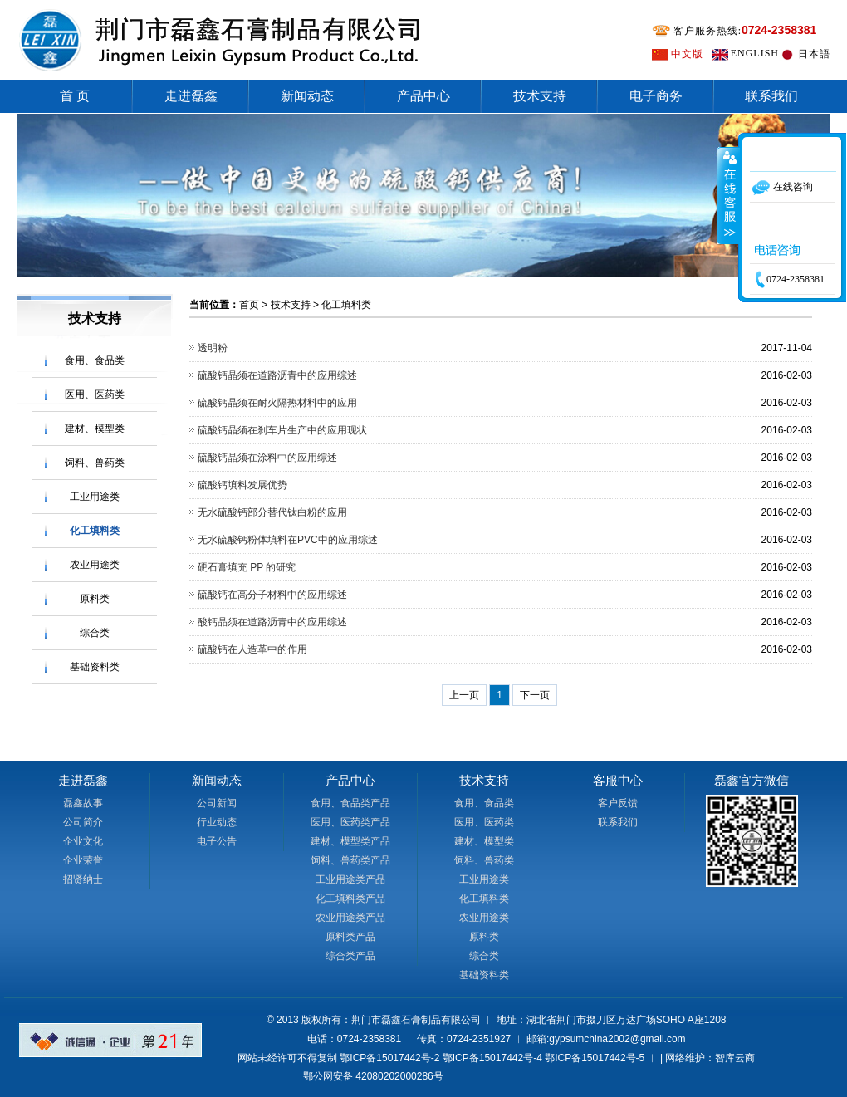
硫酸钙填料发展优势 (242, 485)
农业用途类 (95, 565)
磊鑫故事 (83, 803)
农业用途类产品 (350, 917)
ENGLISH (755, 53)
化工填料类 (95, 530)
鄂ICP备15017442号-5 (594, 1058)
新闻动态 (307, 96)
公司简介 (83, 822)
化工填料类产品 (350, 898)
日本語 (814, 54)
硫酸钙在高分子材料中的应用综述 (272, 594)
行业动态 (217, 822)
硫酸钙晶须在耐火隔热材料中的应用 (277, 403)
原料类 (95, 599)
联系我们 (771, 96)
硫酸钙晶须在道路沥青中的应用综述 (277, 375)
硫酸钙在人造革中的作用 (252, 649)
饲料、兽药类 (95, 462)
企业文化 (83, 841)
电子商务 (656, 96)
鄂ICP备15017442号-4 (492, 1058)
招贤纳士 (83, 879)
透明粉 (213, 348)
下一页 (535, 695)
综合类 (95, 633)
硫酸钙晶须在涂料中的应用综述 (267, 457)
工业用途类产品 (350, 879)
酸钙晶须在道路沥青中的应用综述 (272, 622)
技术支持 (539, 96)
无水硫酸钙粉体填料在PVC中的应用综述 (288, 540)
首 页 (75, 96)
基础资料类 (95, 667)
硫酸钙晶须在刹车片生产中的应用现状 (282, 430)
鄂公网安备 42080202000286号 (373, 1076)
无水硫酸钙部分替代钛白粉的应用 (272, 512)
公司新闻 (217, 803)
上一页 (464, 695)
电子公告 (217, 841)
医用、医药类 (95, 394)
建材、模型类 (95, 428)
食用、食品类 (95, 360)
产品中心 (423, 96)
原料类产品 (350, 937)
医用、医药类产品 (350, 822)
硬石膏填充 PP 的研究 (247, 567)
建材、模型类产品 (350, 841)
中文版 (687, 54)
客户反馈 (618, 803)
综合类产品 (350, 956)
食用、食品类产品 (350, 803)
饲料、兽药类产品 (350, 860)
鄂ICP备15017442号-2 (389, 1058)
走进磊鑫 (191, 96)
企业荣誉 (83, 860)
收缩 (728, 195)
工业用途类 (95, 496)
